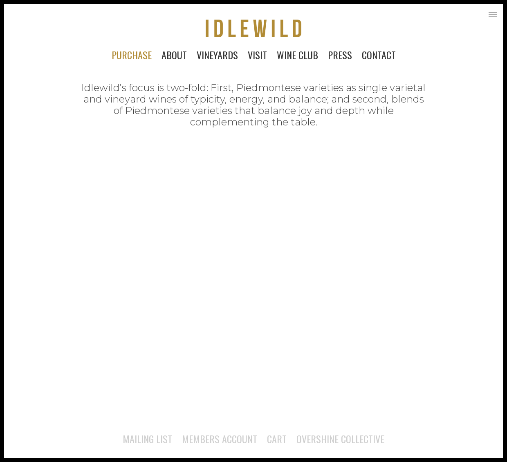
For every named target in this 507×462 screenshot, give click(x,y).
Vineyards (217, 54)
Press (340, 54)
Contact (379, 54)
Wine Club (297, 54)
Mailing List (147, 438)
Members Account (219, 438)
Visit (257, 54)
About (174, 54)
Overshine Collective (340, 438)
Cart (277, 438)
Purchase (132, 54)
